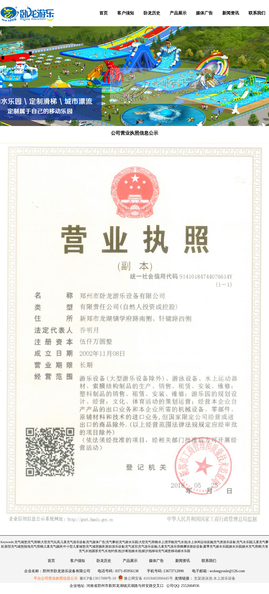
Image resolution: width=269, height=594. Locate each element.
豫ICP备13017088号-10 (98, 578)
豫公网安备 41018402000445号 (145, 578)
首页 (103, 13)
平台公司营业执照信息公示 (56, 578)
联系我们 (257, 13)
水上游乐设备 (223, 578)
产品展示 (178, 13)
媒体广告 (204, 13)
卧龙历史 (151, 13)
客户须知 (125, 13)
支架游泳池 (203, 578)
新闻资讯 (230, 13)
